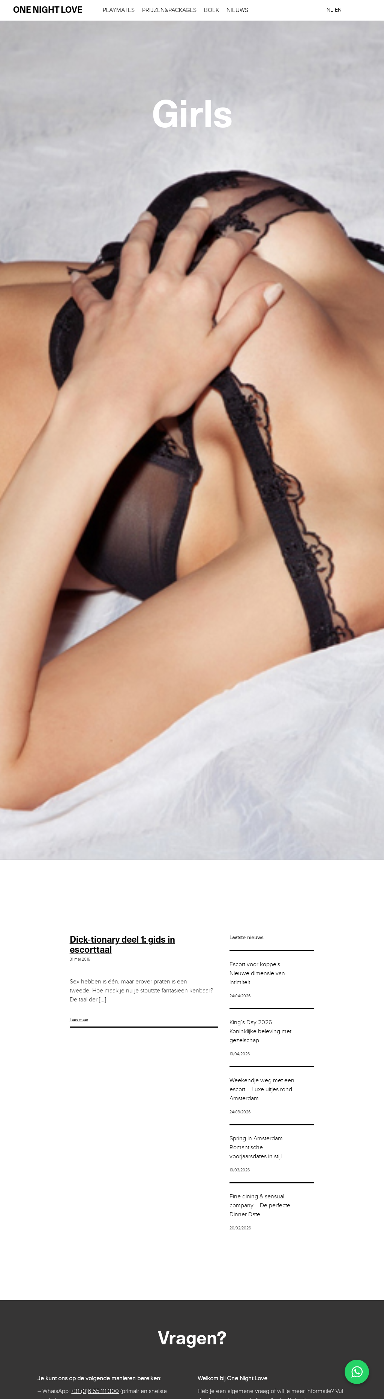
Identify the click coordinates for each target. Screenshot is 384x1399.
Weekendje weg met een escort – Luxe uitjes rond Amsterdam (262, 1089)
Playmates (119, 10)
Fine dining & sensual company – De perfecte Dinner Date (260, 1205)
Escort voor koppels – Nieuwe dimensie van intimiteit (257, 973)
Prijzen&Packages (169, 10)
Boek (211, 10)
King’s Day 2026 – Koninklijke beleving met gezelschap (260, 1031)
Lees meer (79, 1020)
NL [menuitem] (330, 10)
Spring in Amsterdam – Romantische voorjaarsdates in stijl (259, 1147)
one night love (47, 10)
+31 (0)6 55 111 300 (95, 1391)
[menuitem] (330, 10)
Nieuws (237, 10)
